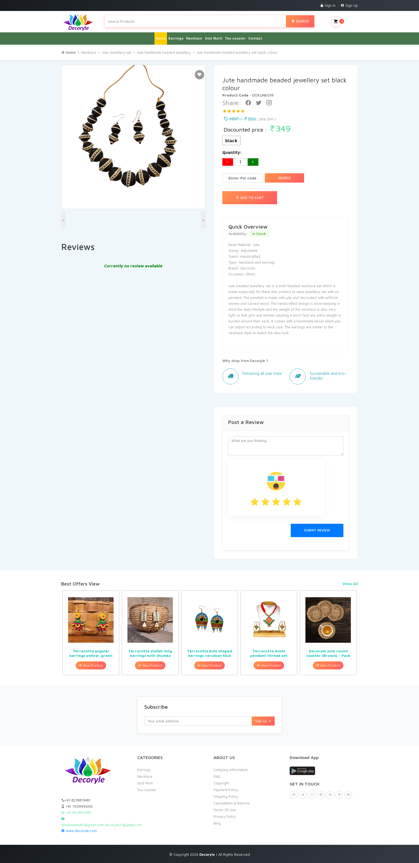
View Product (91, 665)
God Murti (214, 38)
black (231, 140)
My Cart (344, 21)
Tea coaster (235, 38)
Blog (217, 823)
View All (350, 583)
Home (161, 38)
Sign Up (349, 5)
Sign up (263, 721)
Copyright (221, 783)
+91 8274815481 (76, 800)
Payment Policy (226, 790)
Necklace (194, 38)
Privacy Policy (225, 816)
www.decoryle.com (79, 831)
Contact (255, 38)
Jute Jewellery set (116, 52)
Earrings (176, 38)
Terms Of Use (225, 810)
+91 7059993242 (77, 806)
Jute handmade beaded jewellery (164, 52)
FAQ (217, 776)
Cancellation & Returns (232, 803)
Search (300, 21)
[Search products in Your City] (195, 21)
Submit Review (317, 530)
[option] (91, 632)
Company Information (231, 770)
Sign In (327, 5)
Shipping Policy (226, 796)
